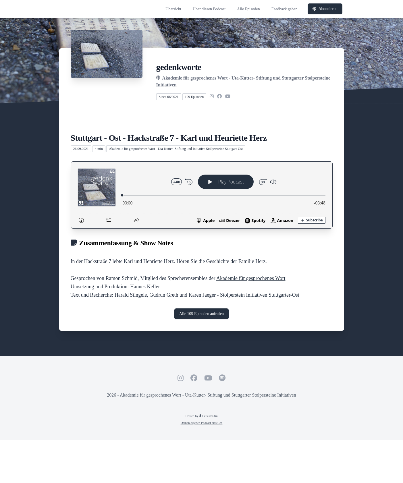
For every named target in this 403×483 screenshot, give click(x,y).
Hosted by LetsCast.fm (202, 416)
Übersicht (173, 9)
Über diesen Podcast (209, 9)
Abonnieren (325, 9)
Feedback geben (284, 9)
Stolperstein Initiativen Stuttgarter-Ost (259, 295)
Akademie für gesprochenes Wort (251, 278)
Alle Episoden (248, 9)
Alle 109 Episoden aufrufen (201, 314)
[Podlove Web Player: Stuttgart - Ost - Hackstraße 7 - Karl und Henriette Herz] (201, 195)
